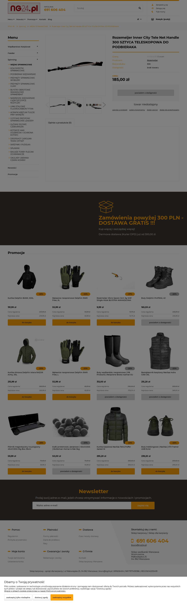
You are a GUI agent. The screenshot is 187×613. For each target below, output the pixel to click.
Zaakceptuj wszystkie (62, 597)
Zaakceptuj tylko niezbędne (18, 597)
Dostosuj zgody (41, 597)
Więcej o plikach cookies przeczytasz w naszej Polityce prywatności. (35, 591)
